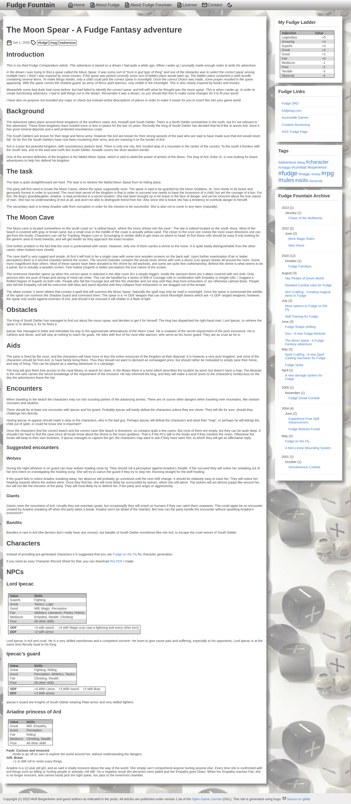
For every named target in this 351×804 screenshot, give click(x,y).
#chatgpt (284, 167)
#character (317, 162)
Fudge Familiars (299, 266)
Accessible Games (295, 117)
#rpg (54, 43)
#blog (301, 162)
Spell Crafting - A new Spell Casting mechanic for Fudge (305, 356)
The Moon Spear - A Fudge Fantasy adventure (304, 342)
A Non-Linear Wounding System (308, 448)
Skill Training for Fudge (301, 316)
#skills (301, 180)
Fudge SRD (290, 103)
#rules (286, 180)
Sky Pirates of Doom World (304, 278)
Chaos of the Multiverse (305, 218)
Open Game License (207, 799)
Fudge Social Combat (303, 398)
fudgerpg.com (291, 110)
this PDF (116, 561)
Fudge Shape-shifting (300, 327)
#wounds (316, 181)
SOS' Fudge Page (295, 132)
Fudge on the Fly (125, 554)
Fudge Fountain (31, 5)
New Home (296, 245)
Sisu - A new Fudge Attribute (305, 333)
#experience (317, 167)
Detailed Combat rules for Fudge (308, 285)
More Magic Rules (301, 239)
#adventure (68, 43)
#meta (315, 174)
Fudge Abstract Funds (304, 429)
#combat (299, 167)
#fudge (43, 43)
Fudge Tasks (294, 365)
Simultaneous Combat (304, 467)
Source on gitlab (296, 799)
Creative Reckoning (296, 125)
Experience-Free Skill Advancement (303, 420)
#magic (304, 174)
